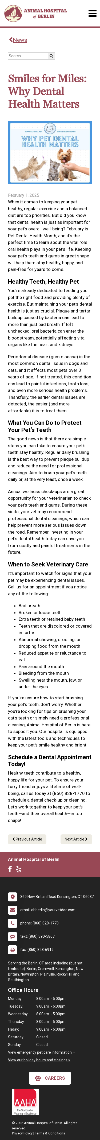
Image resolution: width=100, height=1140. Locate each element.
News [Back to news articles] (18, 40)
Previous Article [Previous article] (27, 839)
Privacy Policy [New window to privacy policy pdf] (22, 1133)
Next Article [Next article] (76, 839)
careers (50, 1078)
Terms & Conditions (50, 1133)
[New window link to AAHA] (26, 1102)
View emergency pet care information (40, 1052)
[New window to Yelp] (19, 870)
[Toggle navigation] (92, 13)
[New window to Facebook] (11, 870)
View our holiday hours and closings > (39, 1060)
